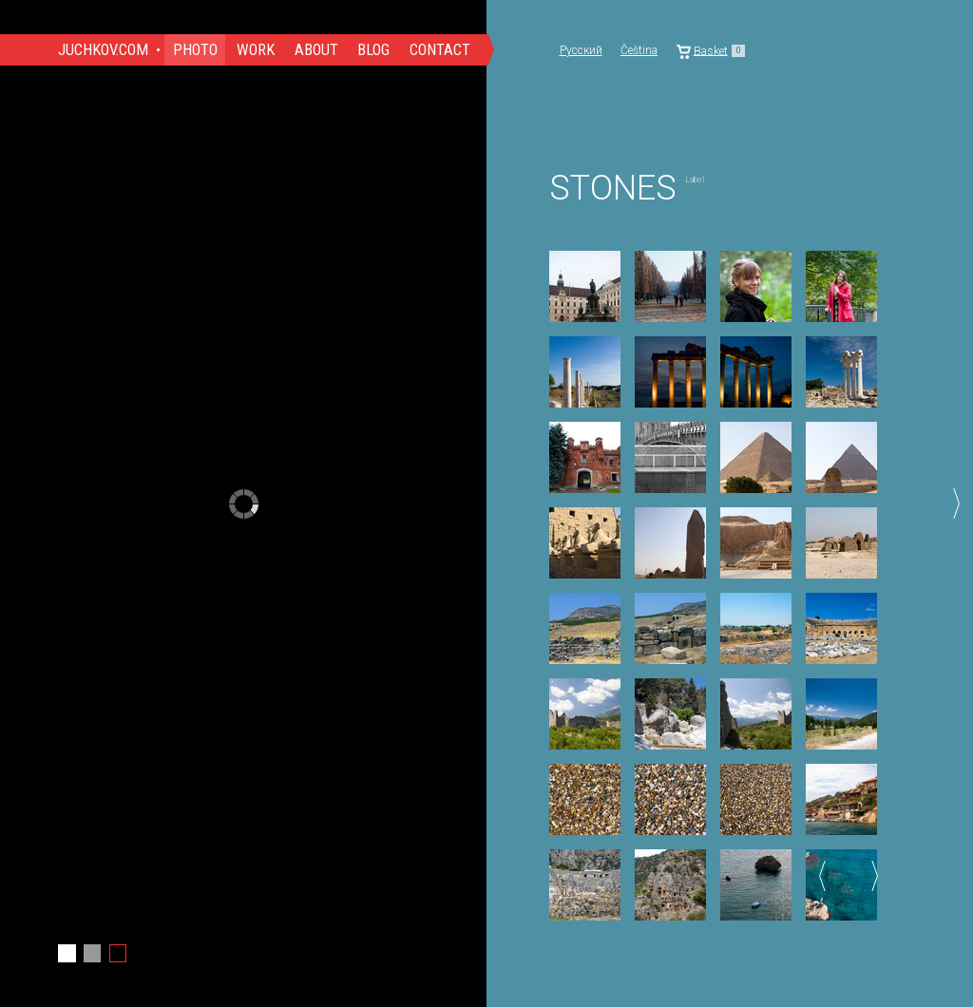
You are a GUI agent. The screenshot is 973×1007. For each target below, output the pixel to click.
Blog (373, 50)
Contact (440, 50)
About (316, 50)
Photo (195, 50)
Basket (711, 51)
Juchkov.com (103, 50)
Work (256, 50)
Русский (581, 50)
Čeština (639, 50)
